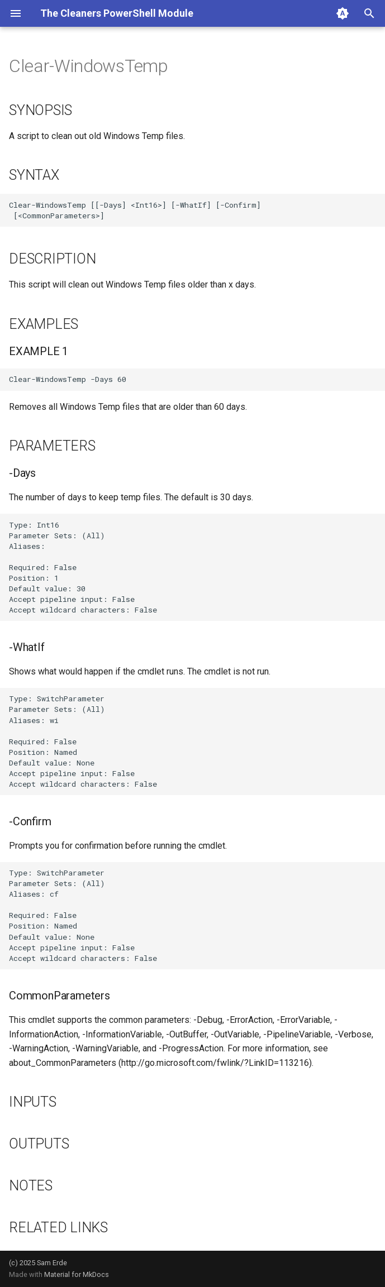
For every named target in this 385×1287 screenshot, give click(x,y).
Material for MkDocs (76, 1274)
